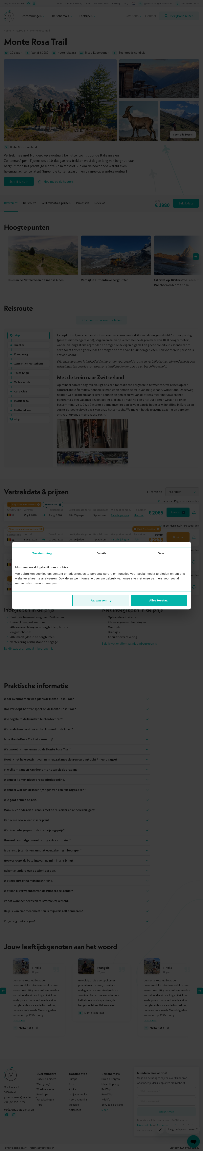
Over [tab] (161, 553)
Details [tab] (101, 553)
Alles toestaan (159, 600)
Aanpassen (101, 600)
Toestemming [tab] (42, 553)
